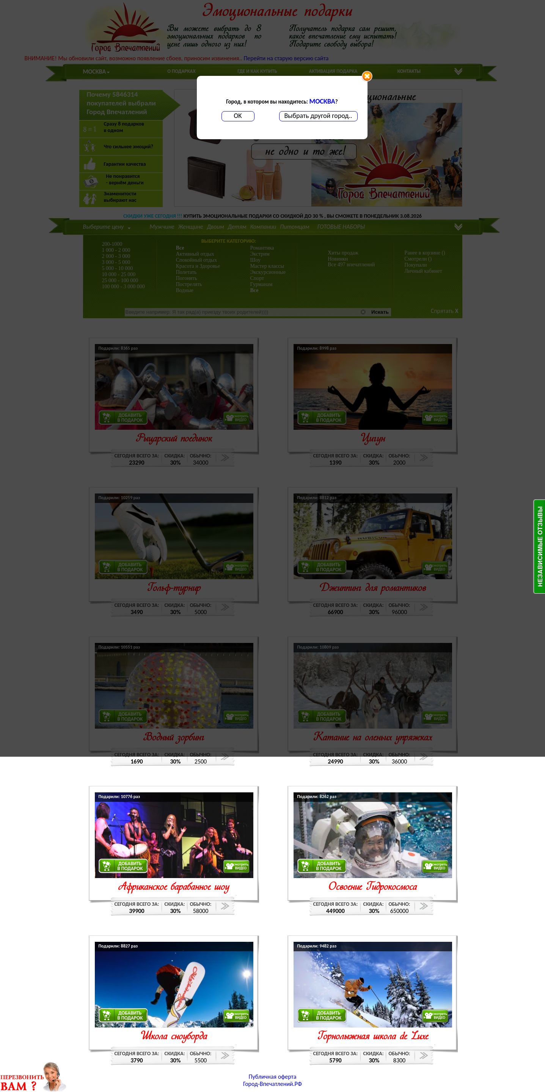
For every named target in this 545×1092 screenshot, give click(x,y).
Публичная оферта (273, 1076)
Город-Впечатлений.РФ (272, 1083)
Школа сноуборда (173, 1036)
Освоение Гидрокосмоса (372, 887)
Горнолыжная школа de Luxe (372, 1036)
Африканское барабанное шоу (173, 887)
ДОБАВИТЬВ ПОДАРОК (130, 866)
